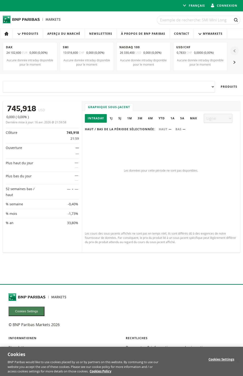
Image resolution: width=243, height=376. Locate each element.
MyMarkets (210, 34)
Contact (181, 34)
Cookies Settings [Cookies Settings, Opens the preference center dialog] (221, 363)
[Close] (238, 365)
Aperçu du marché (63, 34)
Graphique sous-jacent (109, 107)
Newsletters (100, 34)
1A (172, 118)
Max (193, 118)
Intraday (96, 118)
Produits (28, 34)
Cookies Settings (26, 311)
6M (150, 118)
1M (129, 118)
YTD (162, 118)
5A (182, 118)
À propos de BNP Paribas (143, 34)
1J (111, 118)
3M (140, 118)
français (194, 6)
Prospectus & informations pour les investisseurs (170, 347)
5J (120, 118)
